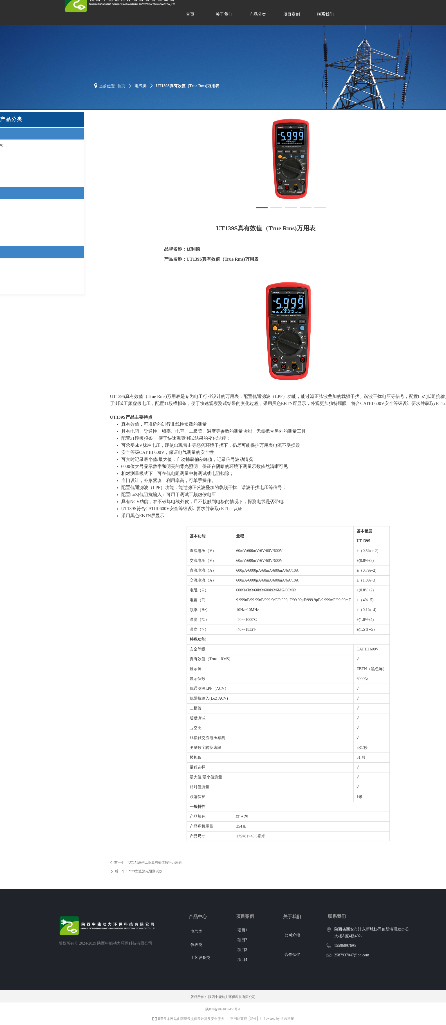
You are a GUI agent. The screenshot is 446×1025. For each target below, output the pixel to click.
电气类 (141, 86)
